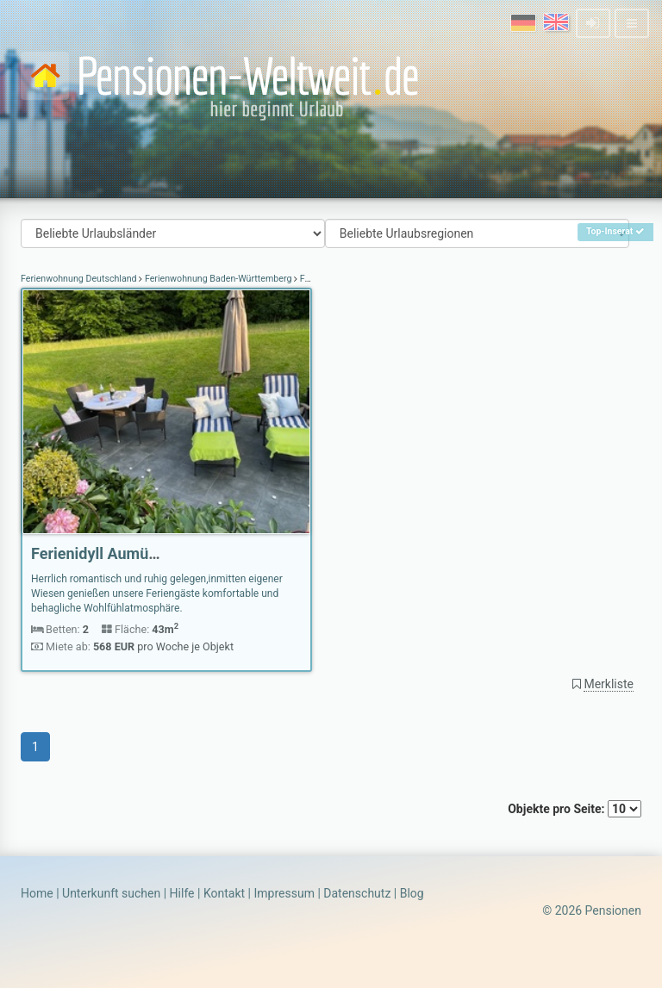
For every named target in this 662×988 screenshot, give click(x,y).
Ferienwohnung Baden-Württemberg (218, 278)
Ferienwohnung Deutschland (80, 278)
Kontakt (224, 893)
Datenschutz (356, 893)
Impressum (283, 893)
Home (37, 893)
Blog (412, 893)
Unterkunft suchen (111, 893)
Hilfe (182, 893)
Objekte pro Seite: (574, 808)
